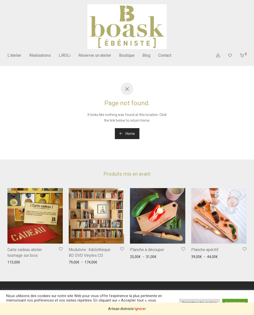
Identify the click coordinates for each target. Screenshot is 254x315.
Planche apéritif (205, 249)
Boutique (126, 55)
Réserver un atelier (94, 55)
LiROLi (64, 55)
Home (127, 134)
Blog (146, 55)
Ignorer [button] (140, 309)
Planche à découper (147, 249)
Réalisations (40, 55)
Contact (164, 55)
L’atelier (14, 55)
